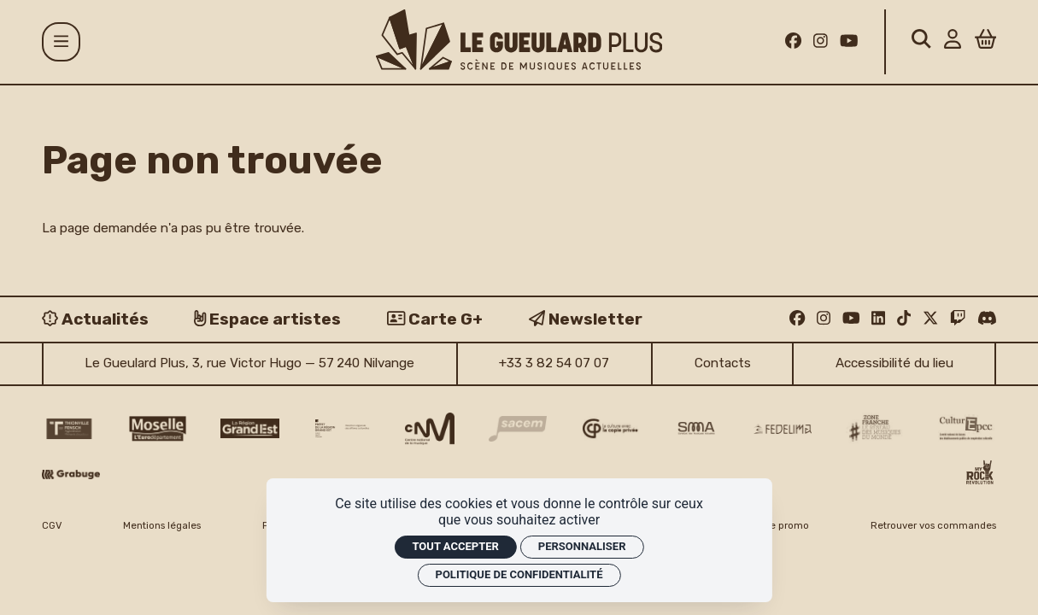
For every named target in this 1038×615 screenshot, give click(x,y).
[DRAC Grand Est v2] (342, 428)
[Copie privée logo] (610, 428)
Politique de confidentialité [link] (519, 574)
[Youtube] (849, 41)
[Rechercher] (921, 41)
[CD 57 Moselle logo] (157, 428)
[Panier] (986, 41)
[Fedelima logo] (783, 429)
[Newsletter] (585, 319)
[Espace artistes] (267, 319)
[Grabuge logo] (71, 474)
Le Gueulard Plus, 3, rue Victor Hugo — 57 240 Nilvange (249, 363)
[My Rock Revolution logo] (980, 474)
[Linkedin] (878, 318)
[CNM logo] (429, 429)
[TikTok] (904, 318)
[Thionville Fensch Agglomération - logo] (68, 429)
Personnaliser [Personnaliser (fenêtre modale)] (582, 546)
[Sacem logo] (518, 429)
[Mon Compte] (952, 41)
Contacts (723, 363)
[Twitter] (930, 318)
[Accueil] (519, 39)
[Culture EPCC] (967, 428)
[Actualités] (95, 319)
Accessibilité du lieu (894, 363)
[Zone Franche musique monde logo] (875, 428)
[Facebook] (793, 41)
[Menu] (61, 42)
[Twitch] (957, 318)
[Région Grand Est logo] (249, 428)
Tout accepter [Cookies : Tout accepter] (455, 546)
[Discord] (987, 318)
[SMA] (696, 429)
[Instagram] (820, 41)
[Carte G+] (435, 319)
